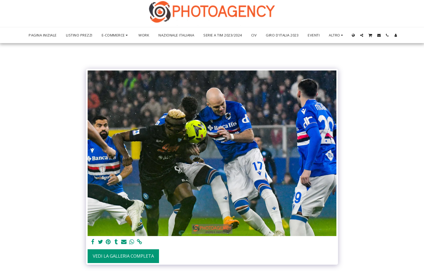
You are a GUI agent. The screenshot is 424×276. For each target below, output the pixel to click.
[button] (362, 35)
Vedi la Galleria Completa (123, 256)
